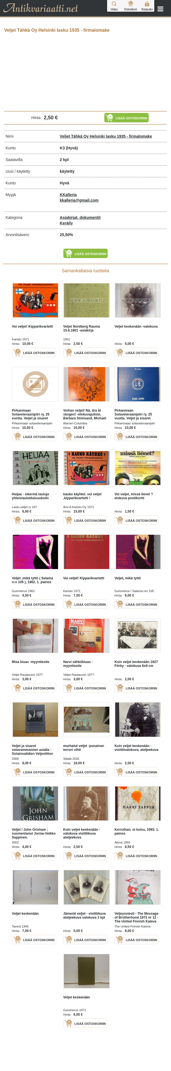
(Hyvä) (72, 148)
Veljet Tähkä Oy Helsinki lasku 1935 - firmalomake (106, 136)
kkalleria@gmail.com (79, 200)
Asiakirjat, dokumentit (80, 217)
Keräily (66, 223)
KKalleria (68, 194)
